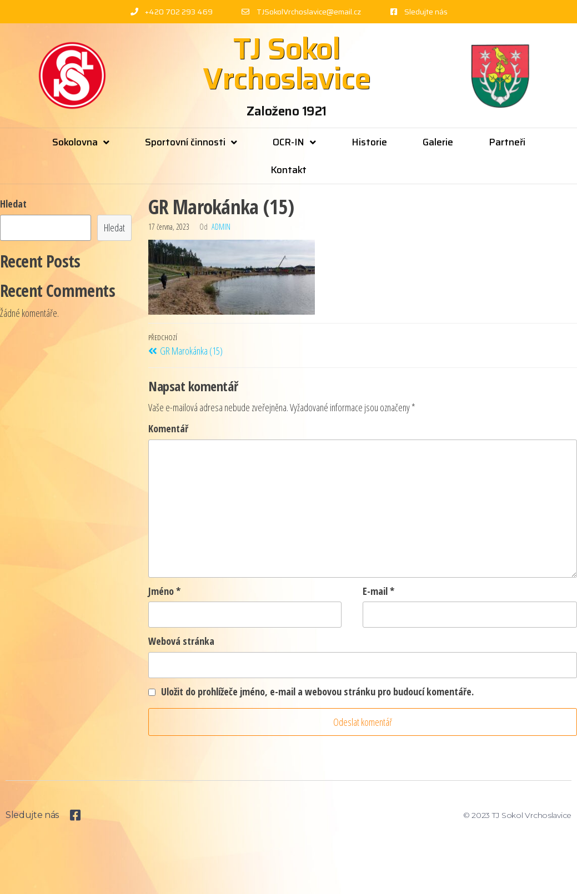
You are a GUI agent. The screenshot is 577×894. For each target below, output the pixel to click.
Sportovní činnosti (191, 142)
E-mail (378, 591)
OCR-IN (294, 142)
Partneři (507, 142)
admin (221, 226)
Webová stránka (181, 641)
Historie (369, 142)
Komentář (168, 428)
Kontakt (288, 170)
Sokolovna (80, 142)
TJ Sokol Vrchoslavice (286, 63)
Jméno (164, 591)
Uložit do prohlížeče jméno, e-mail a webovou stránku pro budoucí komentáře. (317, 691)
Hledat (13, 203)
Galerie (438, 142)
